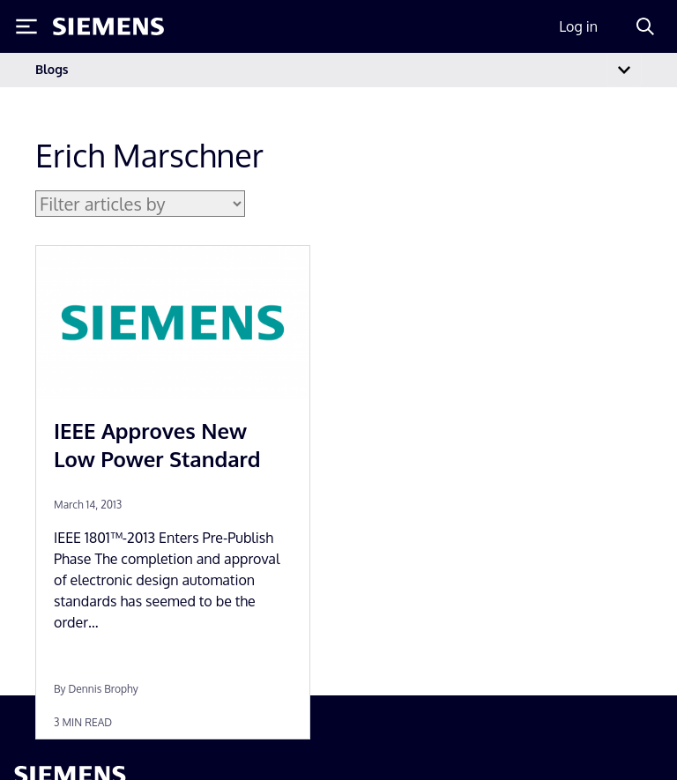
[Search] (645, 26)
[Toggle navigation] (624, 70)
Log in (578, 26)
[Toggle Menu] (26, 26)
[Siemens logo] (108, 26)
